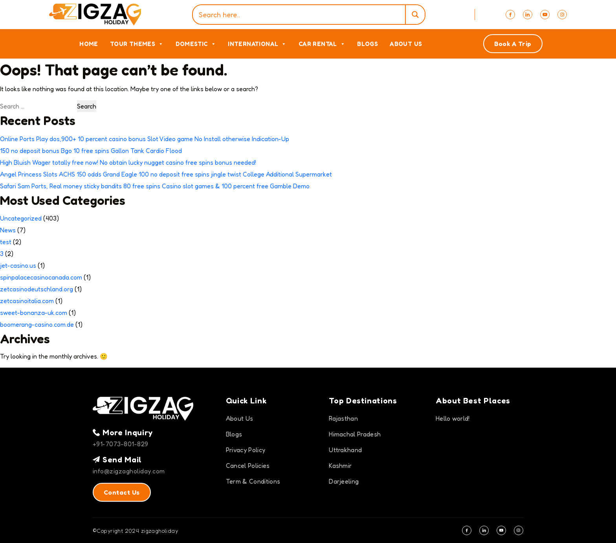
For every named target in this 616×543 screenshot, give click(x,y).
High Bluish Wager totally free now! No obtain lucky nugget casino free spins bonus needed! (128, 162)
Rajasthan (343, 418)
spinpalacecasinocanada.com (41, 277)
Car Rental (322, 44)
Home (88, 44)
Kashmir (340, 465)
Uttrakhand (345, 450)
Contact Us (122, 492)
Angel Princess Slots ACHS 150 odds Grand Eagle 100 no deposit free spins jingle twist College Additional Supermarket (166, 174)
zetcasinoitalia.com (27, 301)
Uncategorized (21, 218)
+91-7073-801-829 (120, 444)
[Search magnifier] (415, 14)
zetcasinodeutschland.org (36, 289)
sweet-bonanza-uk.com (33, 313)
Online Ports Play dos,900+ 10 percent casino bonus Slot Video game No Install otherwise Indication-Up (144, 139)
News (8, 230)
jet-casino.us (18, 265)
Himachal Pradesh (355, 434)
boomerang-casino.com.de (37, 324)
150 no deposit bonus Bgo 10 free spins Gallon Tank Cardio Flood (91, 151)
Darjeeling (344, 481)
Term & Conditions (253, 481)
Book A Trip (513, 44)
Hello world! (453, 418)
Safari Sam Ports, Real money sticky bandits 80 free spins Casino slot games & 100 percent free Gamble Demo (155, 186)
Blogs (367, 44)
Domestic (196, 44)
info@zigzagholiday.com (129, 471)
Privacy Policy (245, 450)
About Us (406, 44)
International (257, 44)
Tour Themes (137, 44)
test (5, 242)
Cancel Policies (248, 465)
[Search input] (301, 14)
